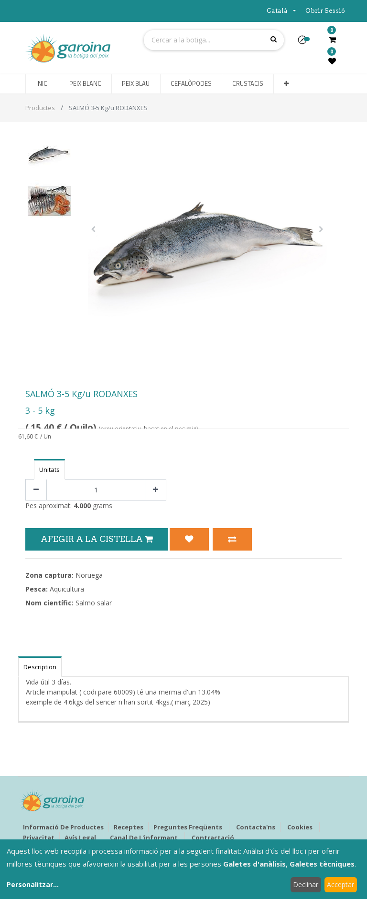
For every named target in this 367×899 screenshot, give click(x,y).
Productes (40, 107)
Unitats (49, 469)
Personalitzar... (33, 884)
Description (39, 667)
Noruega (89, 575)
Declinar (305, 884)
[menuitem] (42, 83)
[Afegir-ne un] (155, 490)
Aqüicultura (67, 588)
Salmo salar (94, 602)
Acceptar (340, 884)
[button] (306, 43)
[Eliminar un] (36, 490)
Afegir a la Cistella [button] (96, 539)
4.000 (82, 505)
